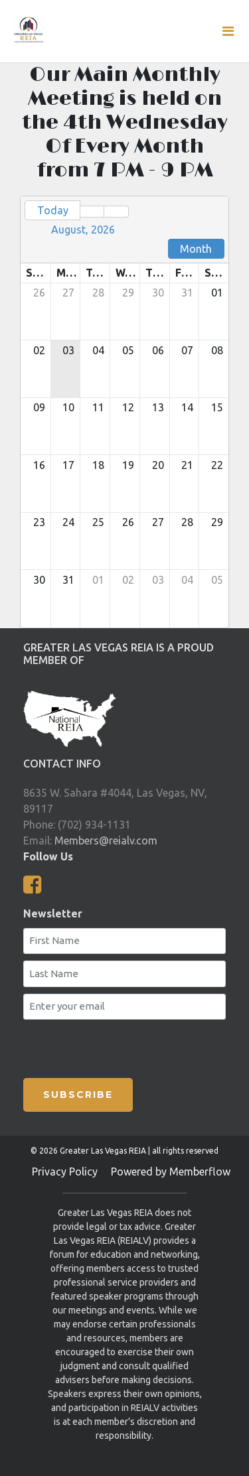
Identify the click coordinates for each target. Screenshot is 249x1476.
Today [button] (52, 210)
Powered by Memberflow (170, 1171)
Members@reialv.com (105, 840)
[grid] (124, 412)
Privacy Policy (65, 1171)
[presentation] (101, 1046)
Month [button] (196, 249)
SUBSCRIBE (78, 1095)
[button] (92, 211)
